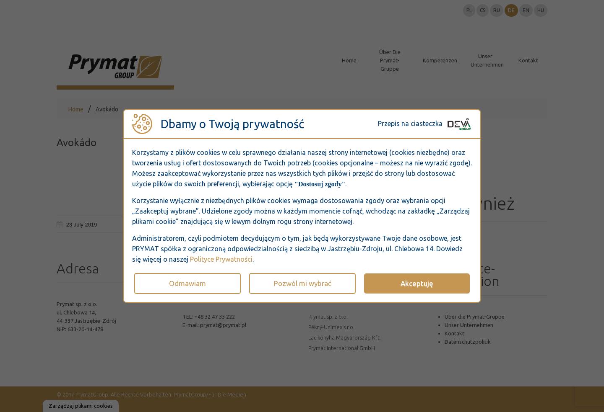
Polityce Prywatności (221, 259)
